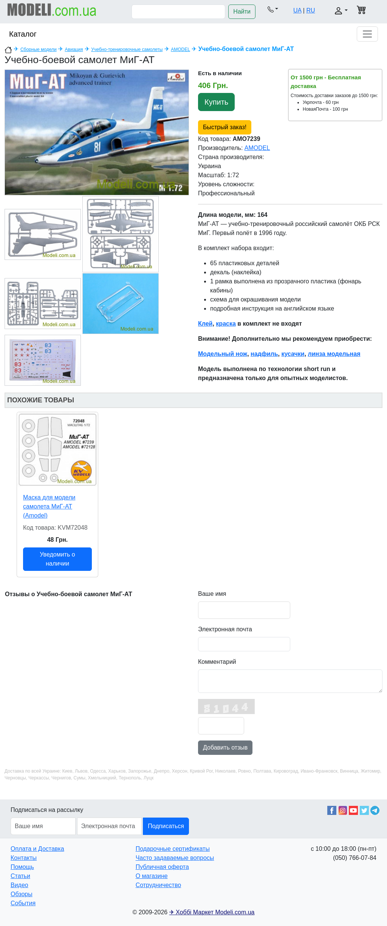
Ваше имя (212, 594)
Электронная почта (225, 629)
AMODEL (180, 49)
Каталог (23, 34)
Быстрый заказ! (224, 127)
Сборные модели (38, 49)
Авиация (74, 49)
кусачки (292, 354)
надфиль (264, 354)
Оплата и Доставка (37, 849)
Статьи (20, 876)
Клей (205, 323)
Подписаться (166, 826)
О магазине (152, 876)
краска (225, 323)
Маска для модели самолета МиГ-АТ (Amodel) (49, 506)
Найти (242, 11)
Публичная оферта (162, 867)
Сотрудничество (158, 885)
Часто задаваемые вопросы (175, 858)
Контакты (24, 858)
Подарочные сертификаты (173, 849)
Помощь (22, 867)
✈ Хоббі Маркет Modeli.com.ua (212, 912)
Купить (216, 102)
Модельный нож (222, 354)
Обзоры (22, 894)
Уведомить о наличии (57, 559)
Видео (19, 885)
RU (310, 10)
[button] (273, 9)
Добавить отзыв (225, 747)
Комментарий (217, 662)
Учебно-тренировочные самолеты (127, 49)
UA (297, 10)
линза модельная (334, 354)
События (23, 903)
